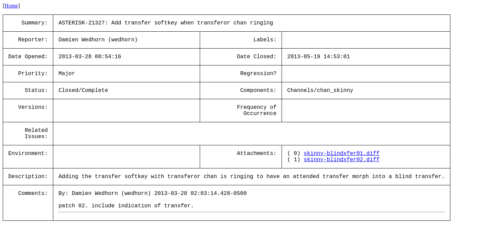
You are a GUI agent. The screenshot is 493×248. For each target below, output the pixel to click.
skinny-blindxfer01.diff (342, 154)
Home (11, 6)
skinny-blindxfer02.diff (342, 160)
